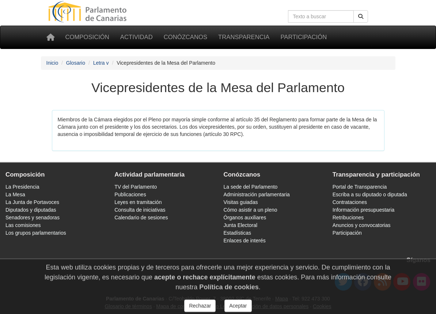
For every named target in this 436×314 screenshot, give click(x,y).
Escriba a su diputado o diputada (370, 194)
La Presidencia (22, 187)
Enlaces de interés (245, 240)
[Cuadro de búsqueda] (321, 16)
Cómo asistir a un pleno (250, 210)
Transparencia (243, 37)
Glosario (75, 63)
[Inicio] (50, 37)
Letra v (101, 63)
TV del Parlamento (135, 187)
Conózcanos (185, 37)
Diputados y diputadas (30, 210)
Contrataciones (350, 202)
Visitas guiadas (241, 202)
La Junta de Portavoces (32, 202)
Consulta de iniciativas (139, 210)
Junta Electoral (241, 225)
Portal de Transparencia (360, 187)
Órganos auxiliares (245, 217)
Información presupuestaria (364, 210)
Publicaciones (130, 194)
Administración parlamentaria (257, 194)
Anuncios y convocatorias (362, 225)
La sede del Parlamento (251, 187)
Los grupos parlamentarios (35, 233)
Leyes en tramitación (138, 202)
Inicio (52, 63)
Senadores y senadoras (32, 217)
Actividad (136, 37)
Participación (303, 37)
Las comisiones (23, 225)
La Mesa (15, 194)
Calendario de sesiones (141, 217)
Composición (87, 37)
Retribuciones (348, 217)
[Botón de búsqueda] (360, 16)
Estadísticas (237, 233)
